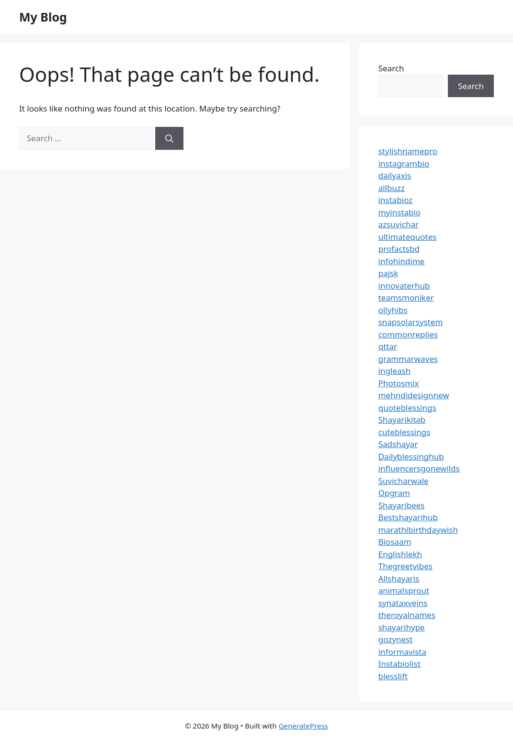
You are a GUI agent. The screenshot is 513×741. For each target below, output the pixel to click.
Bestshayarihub (408, 517)
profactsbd (399, 248)
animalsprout (403, 590)
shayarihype (401, 627)
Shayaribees (401, 505)
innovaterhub (404, 285)
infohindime (401, 261)
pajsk (388, 273)
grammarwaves (408, 358)
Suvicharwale (403, 480)
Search (391, 68)
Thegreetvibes (405, 566)
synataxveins (403, 602)
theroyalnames (406, 614)
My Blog (43, 17)
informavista (402, 651)
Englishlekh (400, 554)
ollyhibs (393, 309)
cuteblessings (404, 432)
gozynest (395, 639)
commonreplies (408, 334)
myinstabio (399, 212)
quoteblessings (407, 407)
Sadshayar (398, 443)
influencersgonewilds (419, 468)
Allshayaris (399, 578)
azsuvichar (398, 224)
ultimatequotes (407, 236)
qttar (387, 346)
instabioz (395, 199)
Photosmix (398, 383)
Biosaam (394, 541)
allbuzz (391, 187)
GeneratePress (303, 725)
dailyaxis (394, 175)
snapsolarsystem (410, 321)
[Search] (169, 138)
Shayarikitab (402, 419)
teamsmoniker (406, 297)
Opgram (394, 492)
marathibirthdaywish (418, 529)
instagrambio (403, 163)
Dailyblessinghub (411, 456)
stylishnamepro (407, 151)
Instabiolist (399, 663)
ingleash (394, 370)
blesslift (393, 676)
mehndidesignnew (413, 395)
